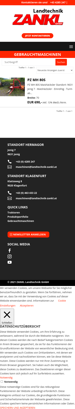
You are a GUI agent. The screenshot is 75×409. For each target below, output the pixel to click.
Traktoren (14, 212)
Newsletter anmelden (29, 234)
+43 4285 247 (57, 2)
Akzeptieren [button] (27, 305)
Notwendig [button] (6, 377)
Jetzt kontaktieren (37, 35)
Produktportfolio (18, 216)
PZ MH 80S (36, 79)
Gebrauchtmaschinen (21, 221)
